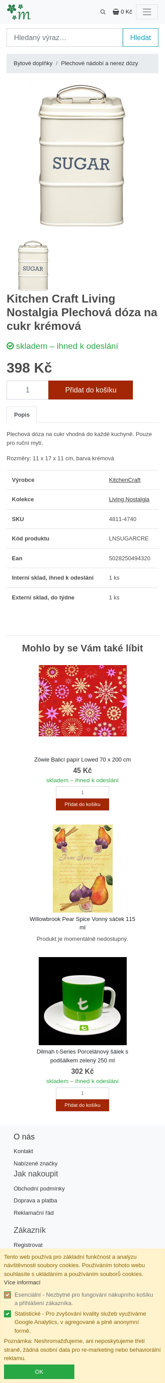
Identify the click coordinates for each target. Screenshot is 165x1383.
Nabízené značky (36, 1163)
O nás (24, 1136)
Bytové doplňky (33, 63)
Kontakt (23, 1151)
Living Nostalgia (129, 499)
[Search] (65, 37)
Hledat (140, 37)
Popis (21, 414)
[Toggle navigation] (147, 11)
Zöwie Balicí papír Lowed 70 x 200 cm (82, 759)
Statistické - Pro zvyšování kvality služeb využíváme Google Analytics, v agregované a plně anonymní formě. (80, 1322)
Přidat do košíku (91, 390)
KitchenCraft (125, 480)
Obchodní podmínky (39, 1188)
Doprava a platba (35, 1200)
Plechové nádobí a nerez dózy (99, 63)
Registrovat (28, 1245)
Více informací (22, 1282)
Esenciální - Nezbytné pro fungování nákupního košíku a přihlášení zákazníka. (84, 1299)
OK (39, 1371)
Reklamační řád (34, 1212)
